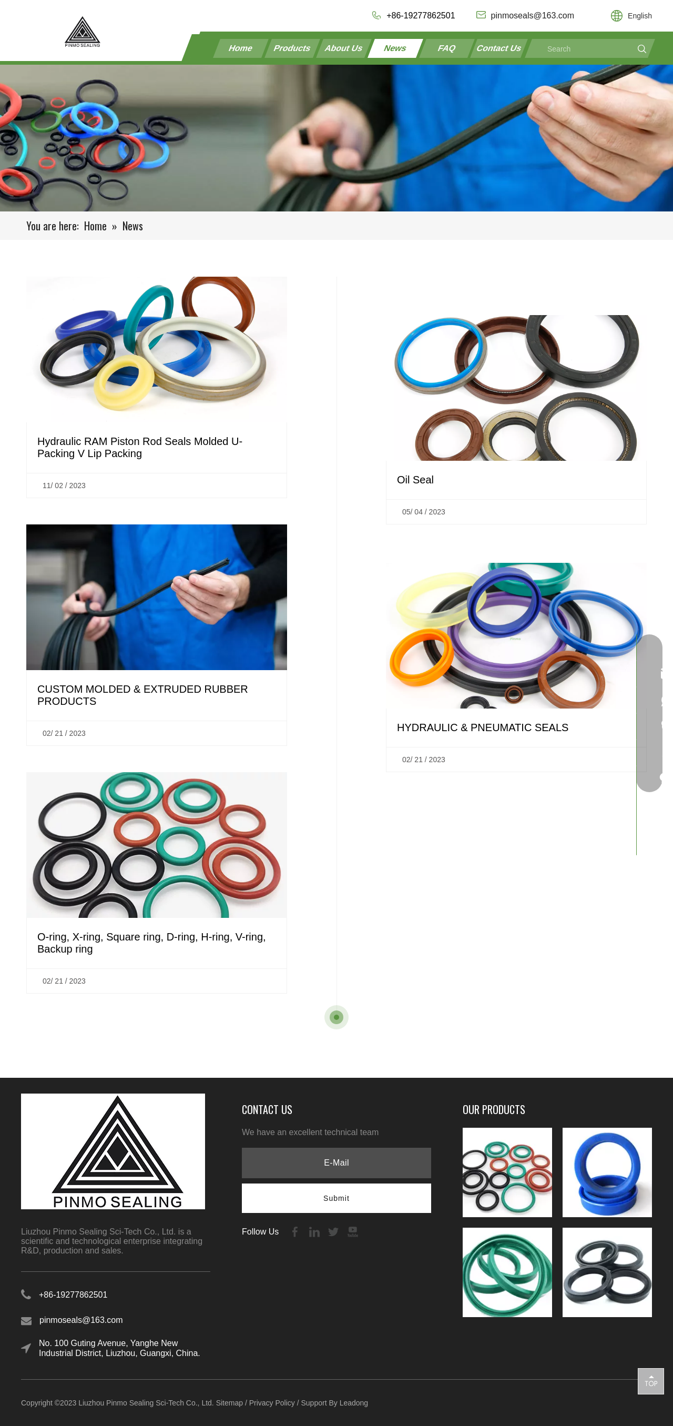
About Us (343, 48)
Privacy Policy (272, 1403)
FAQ (446, 48)
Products (292, 48)
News (395, 48)
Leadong (354, 1403)
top (651, 1381)
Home (241, 48)
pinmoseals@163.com (81, 1320)
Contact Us (499, 48)
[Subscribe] (336, 1198)
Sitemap (229, 1403)
